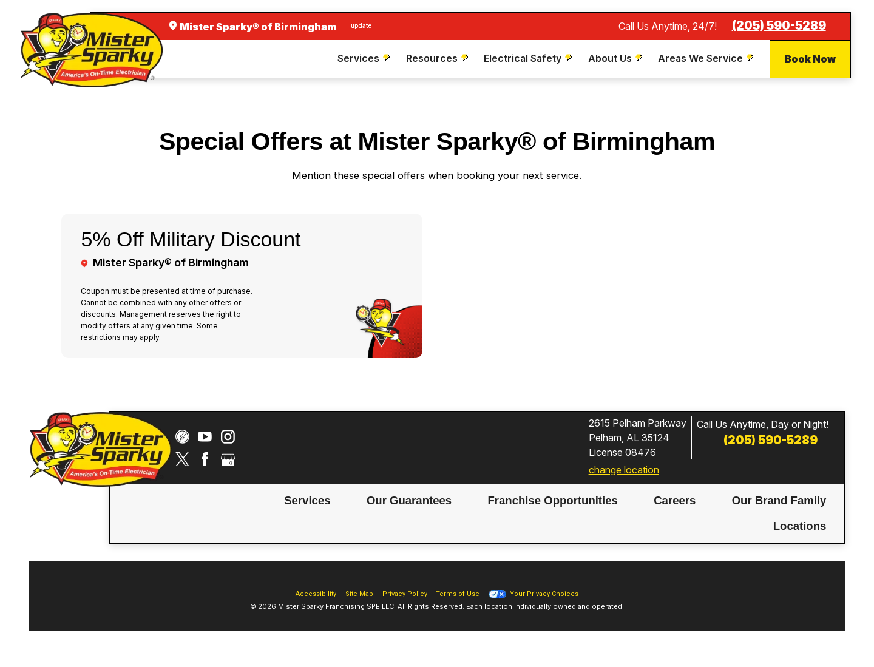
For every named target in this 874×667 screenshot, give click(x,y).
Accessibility (316, 594)
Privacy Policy (404, 594)
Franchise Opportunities (552, 499)
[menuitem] (365, 58)
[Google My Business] (228, 459)
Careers (675, 499)
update (361, 25)
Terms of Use (457, 594)
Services (307, 499)
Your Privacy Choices (533, 594)
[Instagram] (228, 437)
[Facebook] (205, 459)
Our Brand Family (779, 499)
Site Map (359, 594)
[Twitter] (182, 459)
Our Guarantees (409, 499)
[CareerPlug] (182, 437)
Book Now (810, 59)
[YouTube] (205, 437)
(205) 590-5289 (779, 26)
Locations (800, 525)
